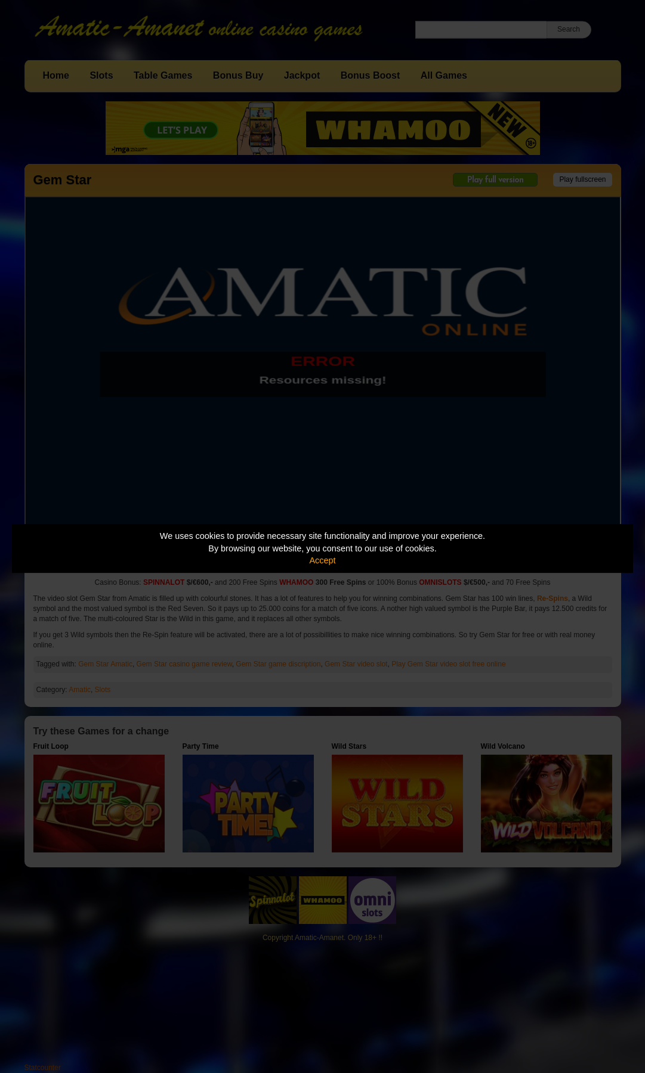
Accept (323, 560)
